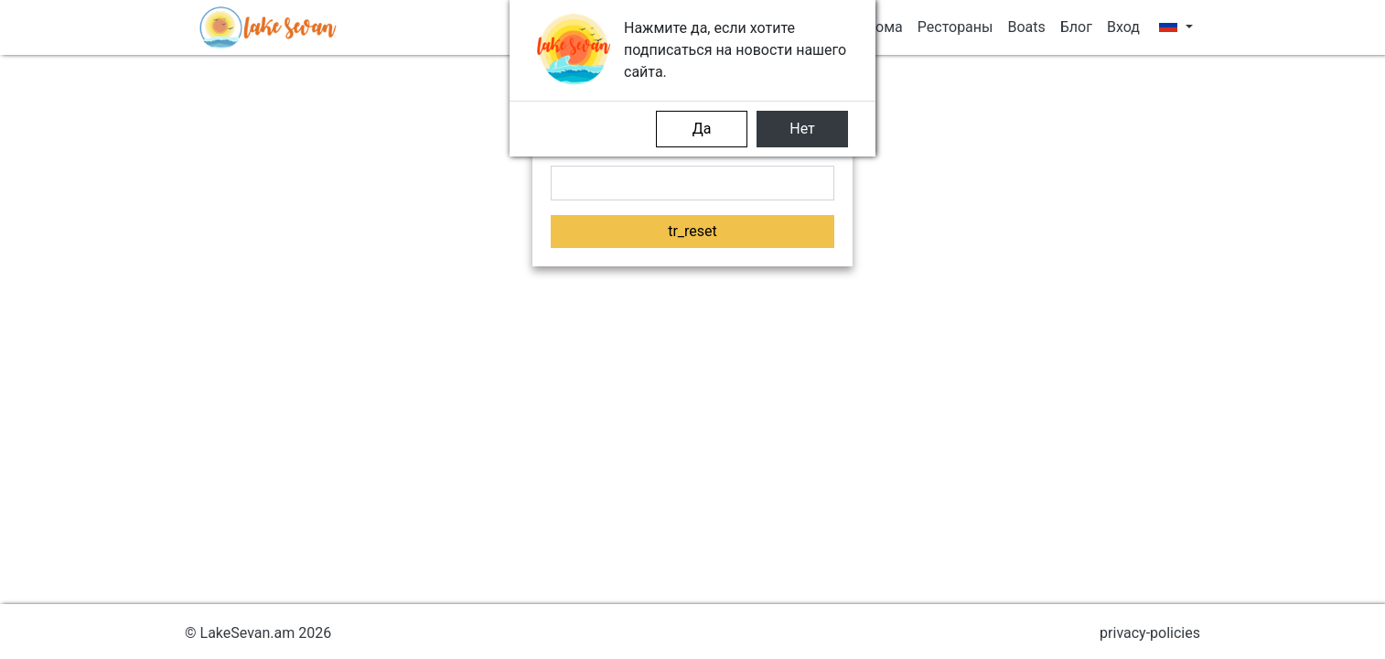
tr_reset (692, 231)
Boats (1026, 27)
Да (702, 128)
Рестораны (955, 27)
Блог (1076, 27)
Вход (1123, 27)
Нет (802, 128)
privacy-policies (1150, 633)
